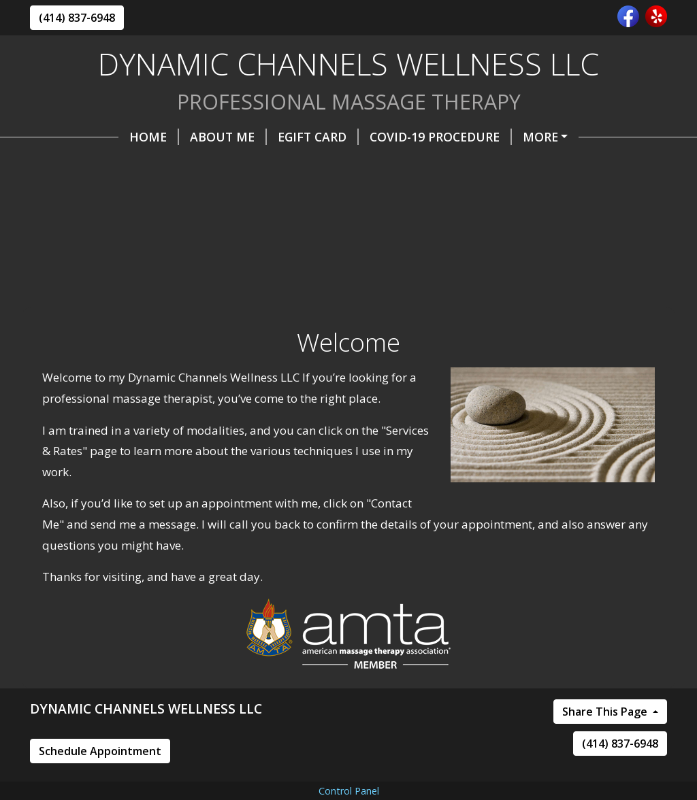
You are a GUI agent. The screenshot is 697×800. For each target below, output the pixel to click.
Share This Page (606, 769)
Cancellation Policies (116, 194)
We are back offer (500, 137)
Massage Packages (558, 165)
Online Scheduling (111, 165)
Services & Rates (421, 165)
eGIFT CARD (229, 137)
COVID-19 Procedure (352, 137)
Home (66, 137)
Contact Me (239, 165)
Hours (323, 165)
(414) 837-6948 (77, 17)
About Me (139, 137)
